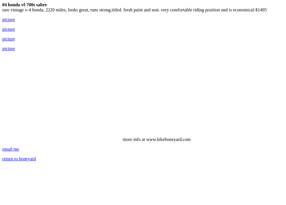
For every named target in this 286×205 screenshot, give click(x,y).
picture (8, 19)
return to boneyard (19, 158)
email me (10, 149)
